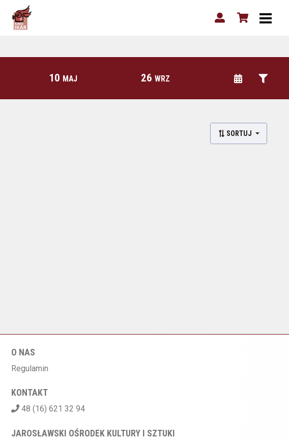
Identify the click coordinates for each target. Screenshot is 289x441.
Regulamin (29, 368)
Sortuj (235, 133)
